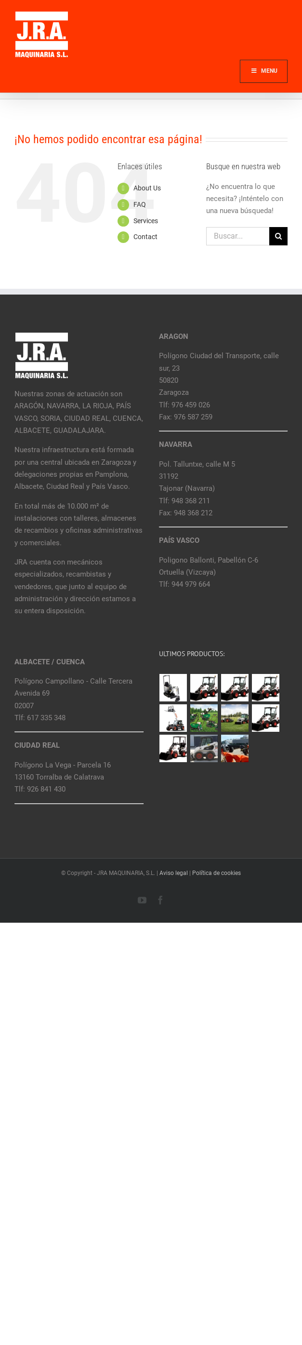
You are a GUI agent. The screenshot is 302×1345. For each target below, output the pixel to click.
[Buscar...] (237, 236)
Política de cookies (216, 873)
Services (145, 221)
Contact (145, 237)
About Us (147, 188)
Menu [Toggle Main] (263, 70)
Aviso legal (173, 873)
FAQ (139, 204)
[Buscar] (278, 236)
